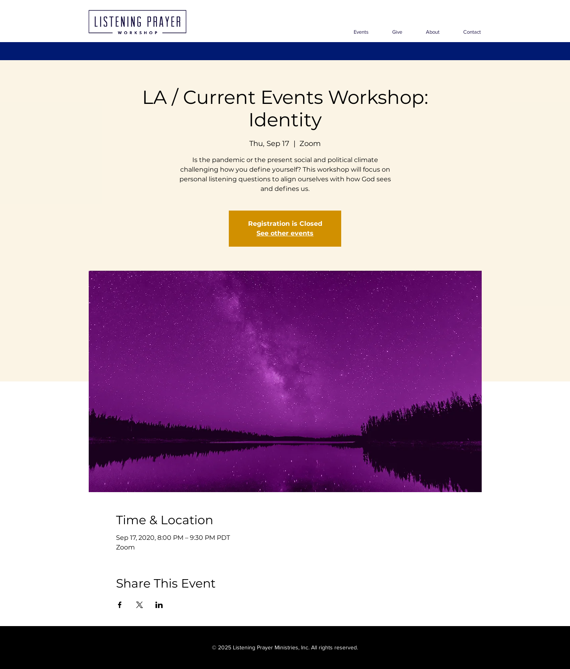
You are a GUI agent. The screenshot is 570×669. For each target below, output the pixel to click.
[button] (427, 32)
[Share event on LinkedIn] (159, 605)
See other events (285, 233)
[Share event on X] (139, 605)
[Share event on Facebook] (120, 605)
